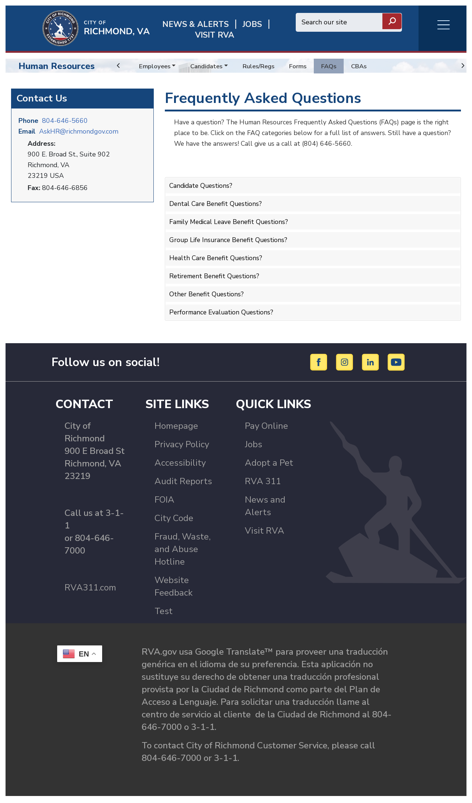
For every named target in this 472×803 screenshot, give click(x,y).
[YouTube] (396, 362)
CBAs (368, 66)
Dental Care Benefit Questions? (217, 203)
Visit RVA (264, 532)
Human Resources (56, 66)
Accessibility (180, 464)
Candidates (209, 66)
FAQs (337, 66)
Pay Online (266, 427)
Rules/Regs (264, 66)
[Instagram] (346, 362)
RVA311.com (90, 589)
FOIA (164, 501)
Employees (155, 66)
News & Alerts (195, 24)
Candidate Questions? (202, 185)
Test (164, 612)
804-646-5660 (65, 120)
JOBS (252, 24)
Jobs (253, 446)
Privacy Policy (182, 446)
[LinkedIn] (371, 362)
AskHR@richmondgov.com (78, 130)
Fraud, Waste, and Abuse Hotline (183, 550)
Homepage (176, 427)
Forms (305, 66)
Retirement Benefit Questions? (216, 273)
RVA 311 (263, 483)
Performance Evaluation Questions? (223, 308)
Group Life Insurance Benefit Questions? (230, 238)
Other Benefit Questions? (207, 290)
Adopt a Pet (269, 464)
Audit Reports (183, 483)
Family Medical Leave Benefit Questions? (231, 220)
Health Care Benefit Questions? (217, 255)
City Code (174, 519)
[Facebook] (320, 362)
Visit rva (214, 35)
